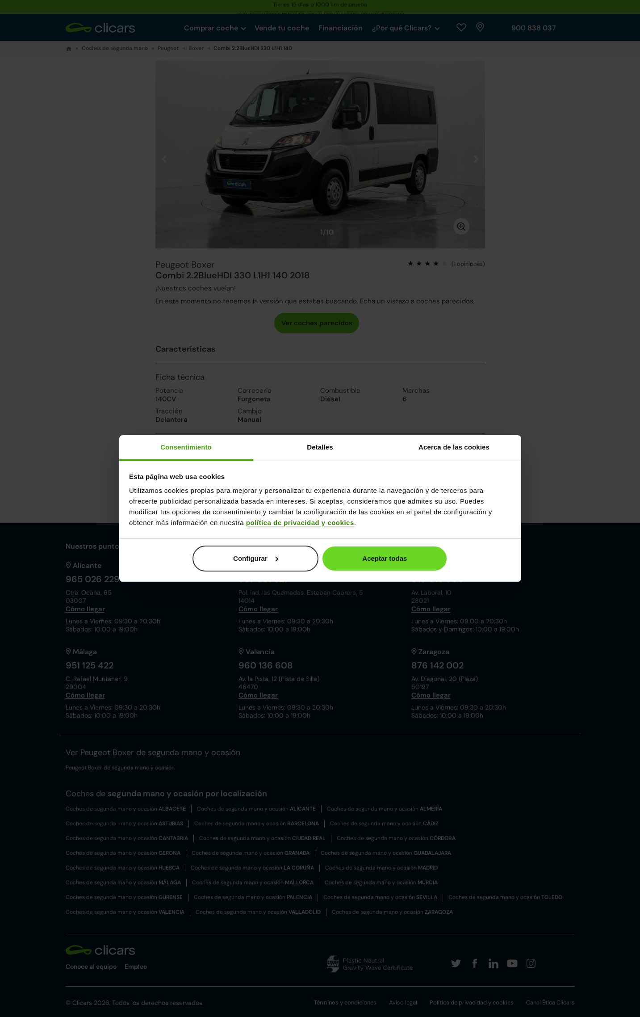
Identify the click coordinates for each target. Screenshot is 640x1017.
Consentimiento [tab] (186, 447)
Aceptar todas (384, 558)
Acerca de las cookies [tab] (453, 447)
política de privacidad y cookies (300, 522)
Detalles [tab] (320, 447)
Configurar (255, 558)
